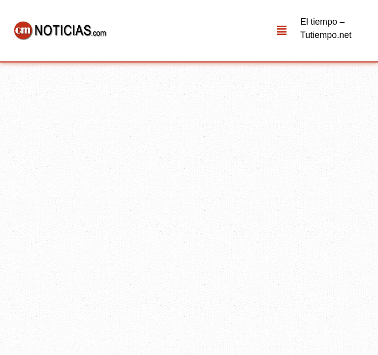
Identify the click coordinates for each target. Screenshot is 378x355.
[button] (282, 30)
